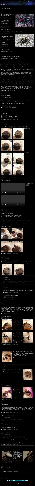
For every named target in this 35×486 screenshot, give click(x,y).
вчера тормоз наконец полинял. (11, 295)
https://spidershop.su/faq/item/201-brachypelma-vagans (14, 103)
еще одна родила (5, 404)
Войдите (3, 107)
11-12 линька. (5, 424)
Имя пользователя (23, 1)
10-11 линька (5, 347)
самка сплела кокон (6, 383)
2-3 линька (4, 447)
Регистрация (31, 1)
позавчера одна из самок (7, 316)
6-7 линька (4, 210)
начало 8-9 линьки (6, 277)
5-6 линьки (4, 122)
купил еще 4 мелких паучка (7, 432)
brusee (4, 4)
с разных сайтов (6, 106)
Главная (2, 478)
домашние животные (13, 106)
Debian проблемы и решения (10, 478)
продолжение (6, 287)
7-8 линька (4, 256)
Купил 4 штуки (5, 113)
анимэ (33, 478)
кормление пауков (6, 180)
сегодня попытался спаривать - (8, 304)
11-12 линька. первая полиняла (8, 415)
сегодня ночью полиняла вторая (10, 365)
